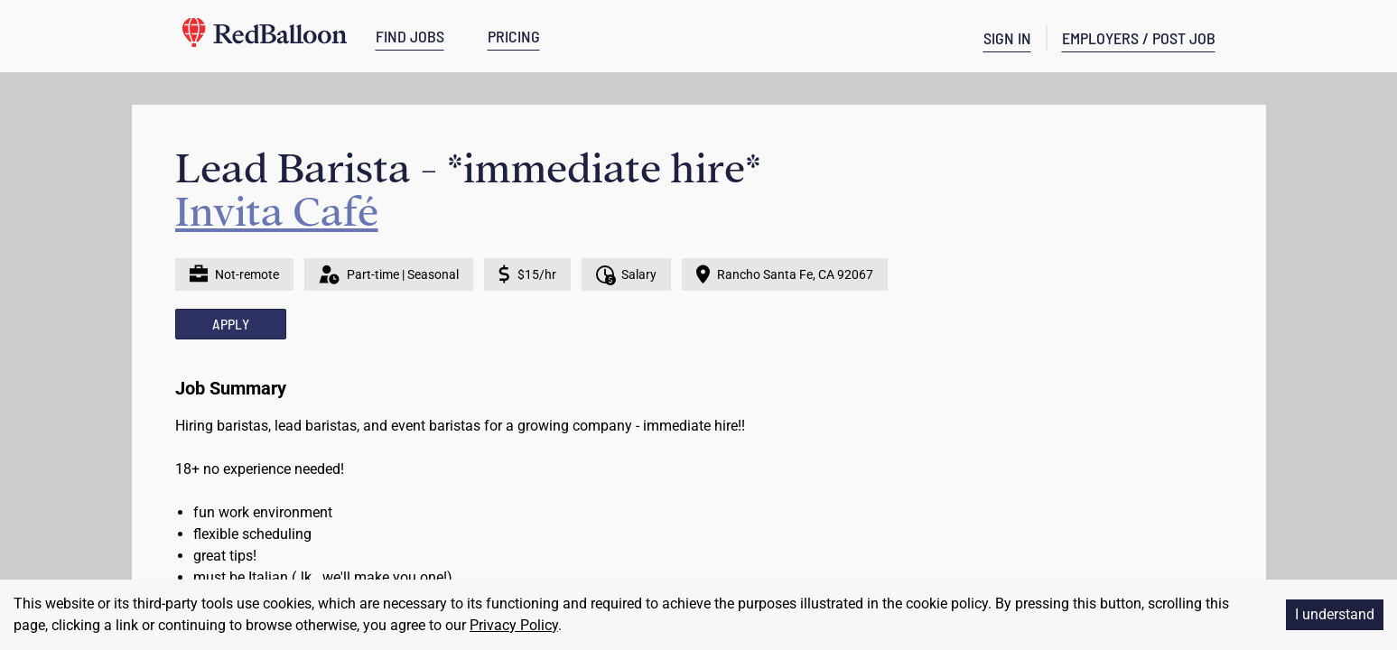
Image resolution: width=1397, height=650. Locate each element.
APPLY (230, 323)
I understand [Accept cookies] (1334, 614)
